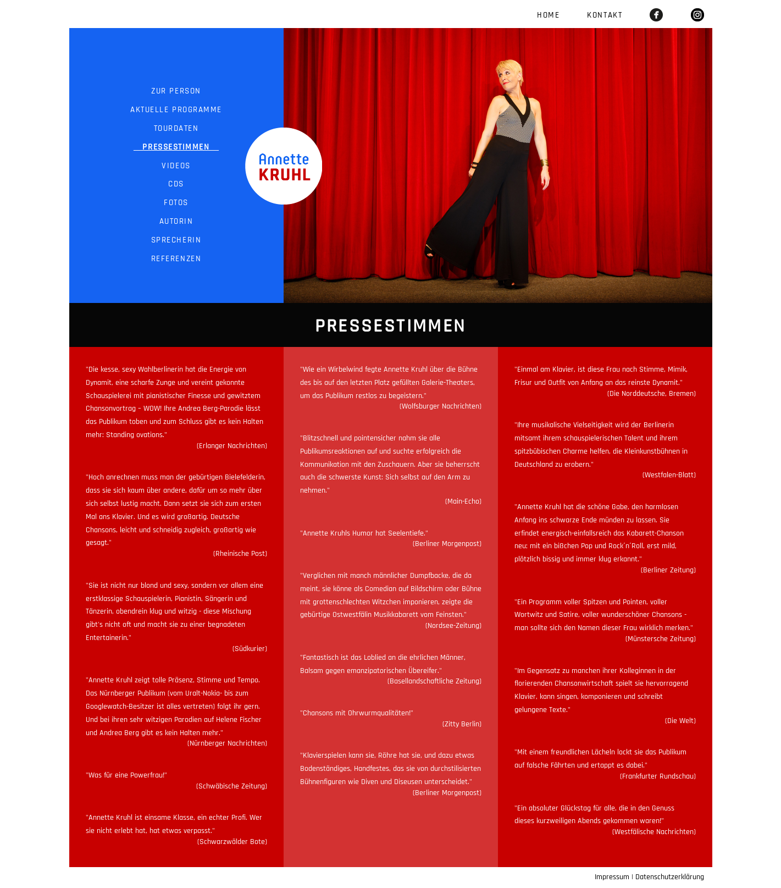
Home (548, 15)
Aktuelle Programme (176, 109)
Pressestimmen (176, 147)
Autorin (176, 221)
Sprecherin (176, 240)
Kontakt (604, 15)
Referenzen (176, 258)
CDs (176, 184)
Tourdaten (176, 128)
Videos (176, 166)
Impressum (612, 877)
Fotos (176, 202)
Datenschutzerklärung (669, 877)
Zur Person (176, 91)
